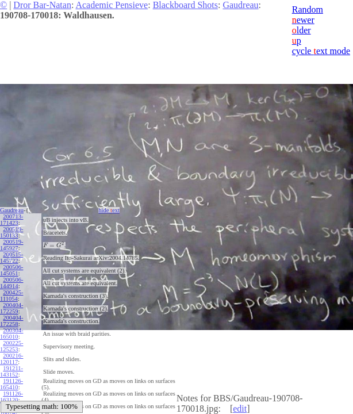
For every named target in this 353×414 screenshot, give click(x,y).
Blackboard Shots (185, 5)
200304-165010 (11, 333)
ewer (303, 20)
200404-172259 (11, 308)
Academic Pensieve (111, 5)
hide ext (109, 210)
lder (301, 30)
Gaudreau (240, 5)
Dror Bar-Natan (42, 5)
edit (240, 408)
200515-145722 (11, 257)
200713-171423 (11, 219)
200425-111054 (11, 295)
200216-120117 (11, 358)
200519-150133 (11, 232)
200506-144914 (11, 283)
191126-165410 (11, 384)
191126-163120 (11, 396)
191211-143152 (11, 371)
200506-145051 (11, 270)
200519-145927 (11, 245)
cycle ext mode (321, 51)
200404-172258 (11, 321)
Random (307, 9)
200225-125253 (11, 346)
